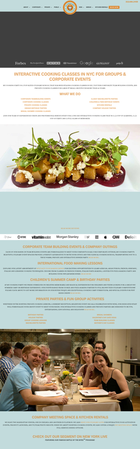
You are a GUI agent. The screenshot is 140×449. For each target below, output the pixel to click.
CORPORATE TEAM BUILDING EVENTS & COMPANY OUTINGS (70, 247)
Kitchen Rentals (101, 7)
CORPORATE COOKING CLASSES (36, 102)
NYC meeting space (123, 425)
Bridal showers (104, 315)
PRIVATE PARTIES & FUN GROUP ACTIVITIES (70, 299)
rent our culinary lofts (92, 422)
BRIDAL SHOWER (36, 111)
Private (48, 7)
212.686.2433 (132, 1)
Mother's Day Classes (104, 323)
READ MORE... (94, 257)
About (26, 7)
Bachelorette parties (36, 323)
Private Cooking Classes (35, 105)
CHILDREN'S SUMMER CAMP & (70, 280)
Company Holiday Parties (104, 108)
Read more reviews (70, 228)
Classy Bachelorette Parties (104, 99)
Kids (81, 7)
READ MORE (86, 274)
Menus (89, 7)
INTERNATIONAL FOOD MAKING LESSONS (70, 264)
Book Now (114, 7)
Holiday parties (35, 318)
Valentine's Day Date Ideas (104, 318)
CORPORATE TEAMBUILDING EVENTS (36, 99)
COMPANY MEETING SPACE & (70, 417)
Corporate (37, 7)
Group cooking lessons (36, 320)
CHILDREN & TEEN (104, 102)
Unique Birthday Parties (36, 108)
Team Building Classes (104, 320)
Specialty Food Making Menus (50, 268)
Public (57, 7)
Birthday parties (35, 315)
